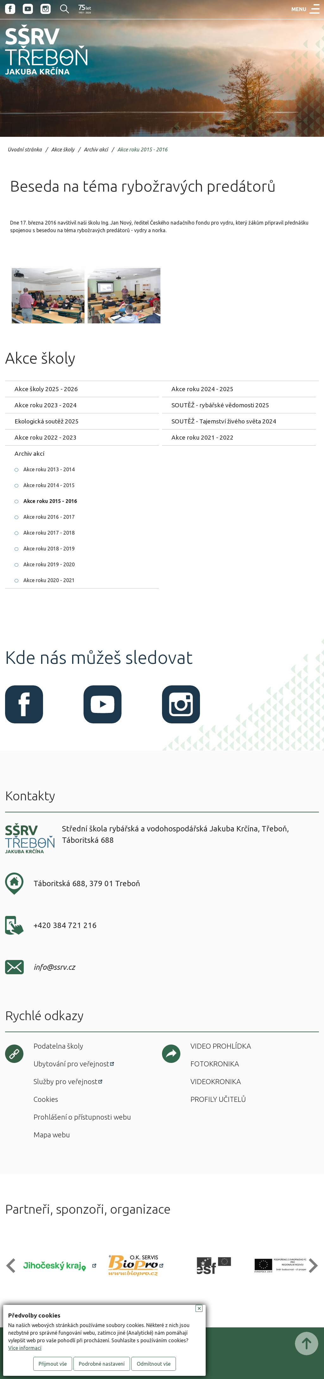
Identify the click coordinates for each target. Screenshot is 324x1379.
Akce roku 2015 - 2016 (142, 149)
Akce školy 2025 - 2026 (46, 388)
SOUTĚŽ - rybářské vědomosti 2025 (220, 405)
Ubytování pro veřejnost (71, 1064)
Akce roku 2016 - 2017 (49, 517)
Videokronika (215, 1081)
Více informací (24, 1348)
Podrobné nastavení (102, 1364)
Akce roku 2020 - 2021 (49, 580)
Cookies (46, 1099)
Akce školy (62, 149)
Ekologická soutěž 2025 (47, 421)
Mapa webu (52, 1135)
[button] (13, 1265)
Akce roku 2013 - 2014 (49, 469)
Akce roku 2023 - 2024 (46, 405)
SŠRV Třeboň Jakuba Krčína (39, 76)
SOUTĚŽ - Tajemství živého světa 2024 (223, 421)
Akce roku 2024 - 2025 (202, 388)
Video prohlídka (220, 1046)
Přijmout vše (53, 1364)
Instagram (45, 9)
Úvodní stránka (25, 149)
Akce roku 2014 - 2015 (49, 485)
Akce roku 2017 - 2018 (49, 533)
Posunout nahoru (306, 1343)
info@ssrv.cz (54, 967)
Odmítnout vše (154, 1364)
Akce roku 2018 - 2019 (49, 548)
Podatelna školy (58, 1046)
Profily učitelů (218, 1099)
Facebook (10, 9)
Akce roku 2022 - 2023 (46, 437)
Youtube (28, 9)
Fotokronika (214, 1064)
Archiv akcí (96, 149)
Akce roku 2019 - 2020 (49, 564)
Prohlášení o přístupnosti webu (82, 1117)
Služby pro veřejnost (65, 1081)
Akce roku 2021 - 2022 (202, 437)
